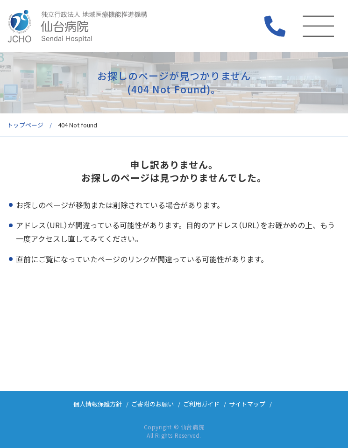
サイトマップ (247, 403)
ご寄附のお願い (152, 403)
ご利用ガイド (201, 403)
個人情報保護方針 (97, 403)
